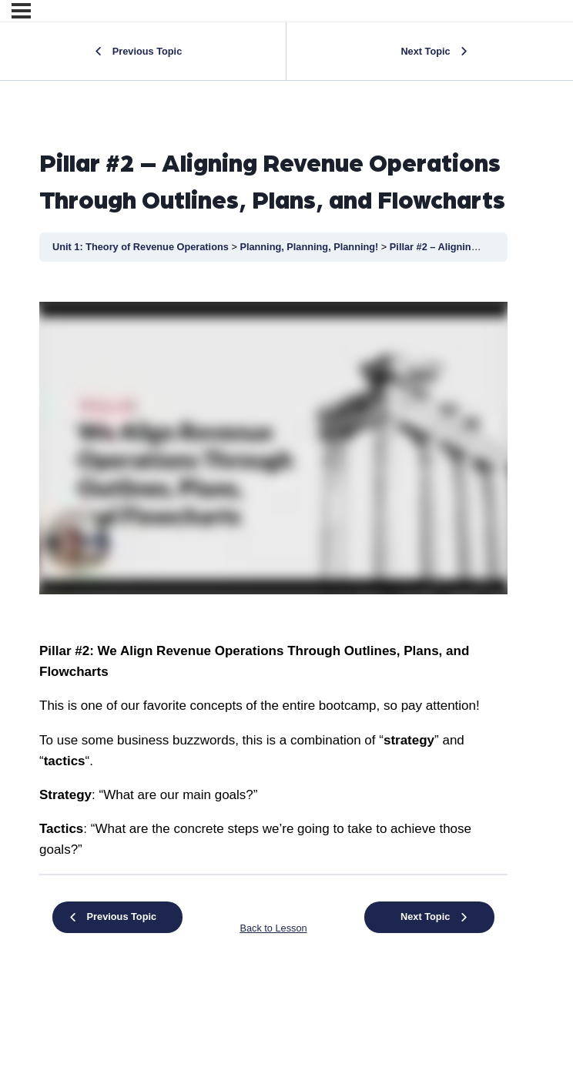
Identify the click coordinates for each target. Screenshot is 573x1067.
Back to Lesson (273, 928)
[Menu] (21, 11)
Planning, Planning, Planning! (310, 247)
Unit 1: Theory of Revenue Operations (141, 247)
